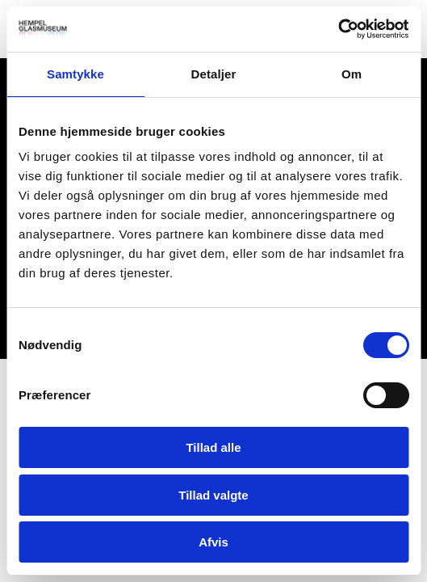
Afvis (213, 542)
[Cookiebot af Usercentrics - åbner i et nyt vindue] (337, 29)
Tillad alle (213, 447)
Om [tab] (351, 74)
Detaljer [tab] (214, 74)
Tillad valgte (213, 495)
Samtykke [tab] (75, 74)
